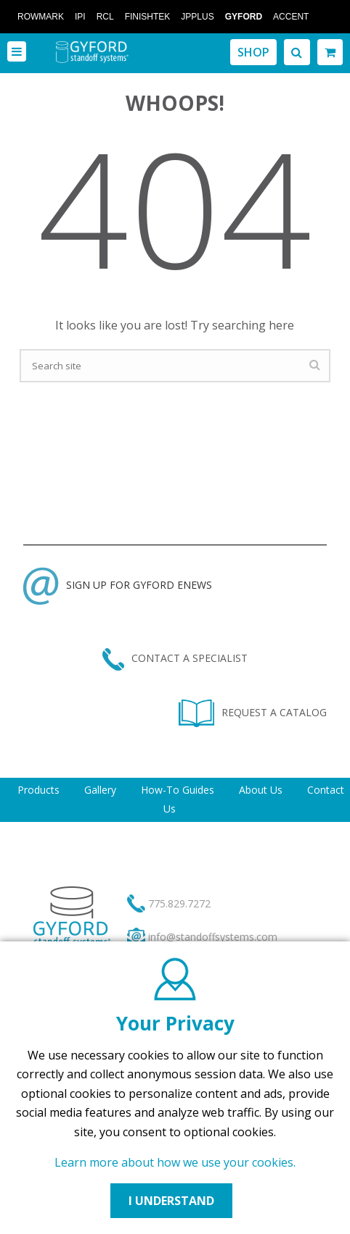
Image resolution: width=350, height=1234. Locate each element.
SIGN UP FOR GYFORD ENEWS (117, 585)
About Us (260, 790)
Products (38, 790)
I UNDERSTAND (171, 1201)
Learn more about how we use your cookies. (175, 1162)
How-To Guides (177, 790)
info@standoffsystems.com (212, 937)
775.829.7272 (179, 903)
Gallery (100, 790)
